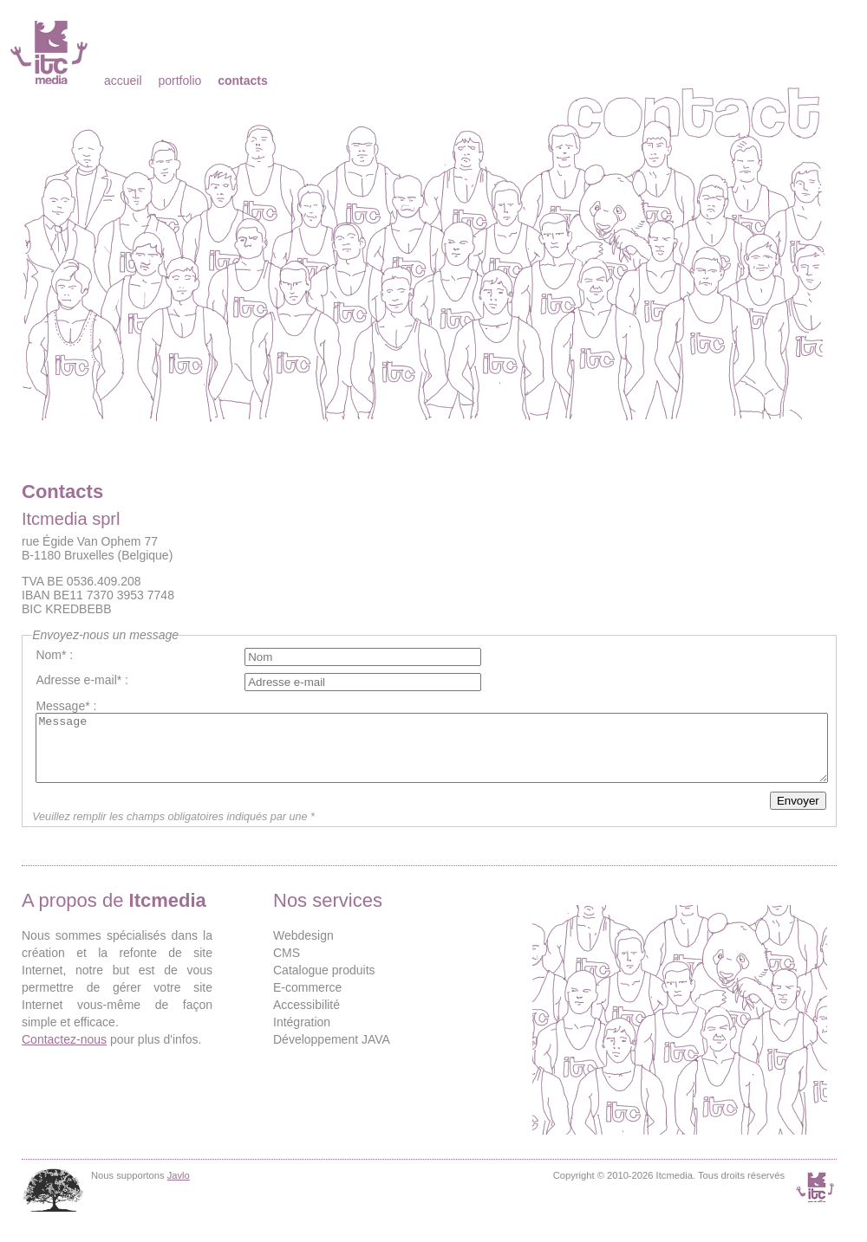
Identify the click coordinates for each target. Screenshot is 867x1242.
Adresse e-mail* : (82, 680)
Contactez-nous (64, 1052)
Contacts (243, 80)
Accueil (123, 80)
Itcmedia (50, 52)
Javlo (178, 1188)
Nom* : (54, 655)
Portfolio (179, 80)
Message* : (66, 706)
